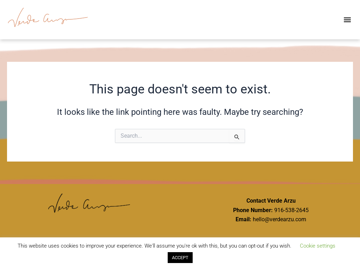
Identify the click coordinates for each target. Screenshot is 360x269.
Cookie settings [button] (317, 246)
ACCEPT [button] (180, 257)
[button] (347, 19)
